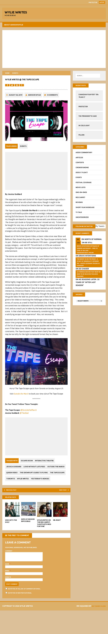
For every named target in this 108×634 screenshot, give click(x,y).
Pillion (81, 137)
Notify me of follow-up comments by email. (24, 609)
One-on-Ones (81, 195)
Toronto (60, 490)
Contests (79, 165)
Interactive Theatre (46, 472)
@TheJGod (24, 425)
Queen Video (33, 484)
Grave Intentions (87, 262)
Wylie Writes (12, 496)
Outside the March (21, 405)
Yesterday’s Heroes (31, 496)
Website (9, 598)
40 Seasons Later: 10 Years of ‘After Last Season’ (87, 289)
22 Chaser (84, 275)
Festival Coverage (83, 185)
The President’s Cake (87, 118)
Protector (93, 2)
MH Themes (99, 627)
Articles (79, 160)
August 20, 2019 (16, 105)
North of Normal (93, 246)
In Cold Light (83, 127)
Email (8, 591)
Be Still (88, 249)
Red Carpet (80, 200)
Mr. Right (57, 539)
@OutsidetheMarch (29, 422)
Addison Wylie (35, 105)
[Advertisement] (54, 50)
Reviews (78, 205)
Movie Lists (80, 190)
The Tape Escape (45, 490)
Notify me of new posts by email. (20, 613)
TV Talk (78, 215)
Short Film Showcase (84, 210)
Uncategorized (81, 220)
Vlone (102, 630)
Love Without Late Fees (36, 478)
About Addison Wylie (14, 26)
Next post (62, 508)
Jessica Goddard (14, 478)
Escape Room (27, 472)
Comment (9, 570)
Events (24, 156)
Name (8, 585)
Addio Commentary (83, 155)
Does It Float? (81, 175)
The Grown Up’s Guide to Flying (21, 490)
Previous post (13, 508)
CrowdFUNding (81, 170)
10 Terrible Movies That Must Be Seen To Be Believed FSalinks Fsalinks (88, 281)
